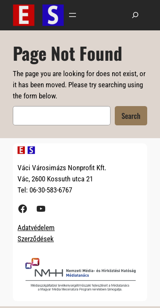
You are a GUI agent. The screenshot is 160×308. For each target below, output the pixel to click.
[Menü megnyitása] (72, 15)
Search (131, 115)
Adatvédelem (36, 227)
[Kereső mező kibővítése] (135, 15)
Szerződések (35, 238)
